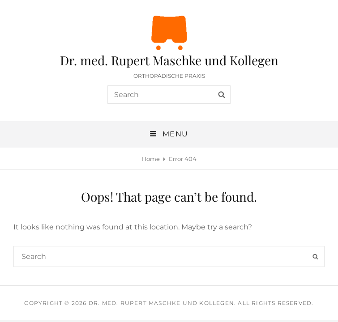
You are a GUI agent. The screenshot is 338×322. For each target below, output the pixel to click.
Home (150, 158)
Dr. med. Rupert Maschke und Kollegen (169, 60)
